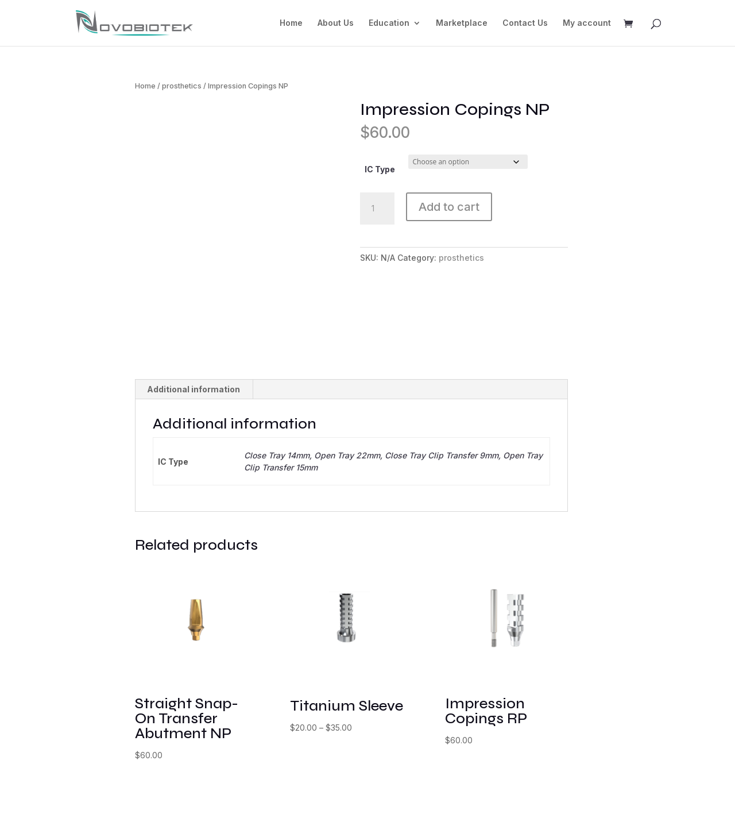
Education (389, 23)
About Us (336, 23)
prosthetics (182, 86)
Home (291, 23)
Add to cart (449, 207)
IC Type (380, 169)
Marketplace (462, 23)
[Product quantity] (377, 208)
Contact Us (525, 23)
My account (587, 23)
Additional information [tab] (193, 399)
